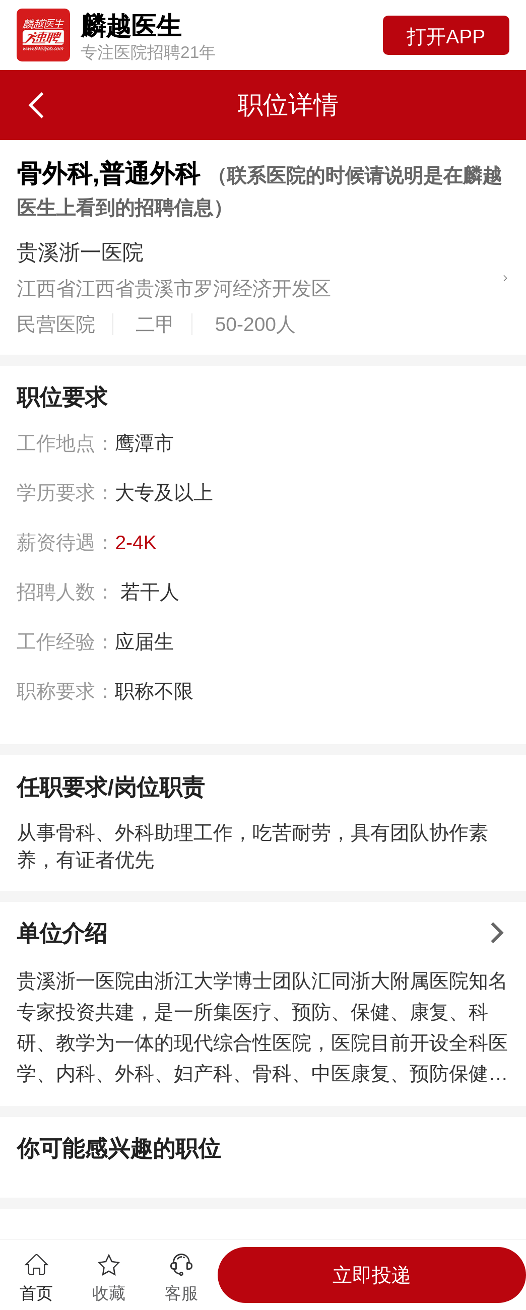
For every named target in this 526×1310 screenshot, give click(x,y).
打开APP (446, 36)
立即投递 (372, 1275)
